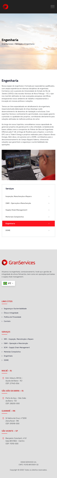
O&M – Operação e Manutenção (18, 203)
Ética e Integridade (11, 313)
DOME (8, 230)
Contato (7, 321)
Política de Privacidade (12, 317)
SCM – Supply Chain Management (17, 348)
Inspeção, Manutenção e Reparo (19, 196)
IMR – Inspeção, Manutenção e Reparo (18, 339)
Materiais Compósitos (15, 217)
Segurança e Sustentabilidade (15, 309)
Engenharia (10, 224)
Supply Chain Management (16, 210)
